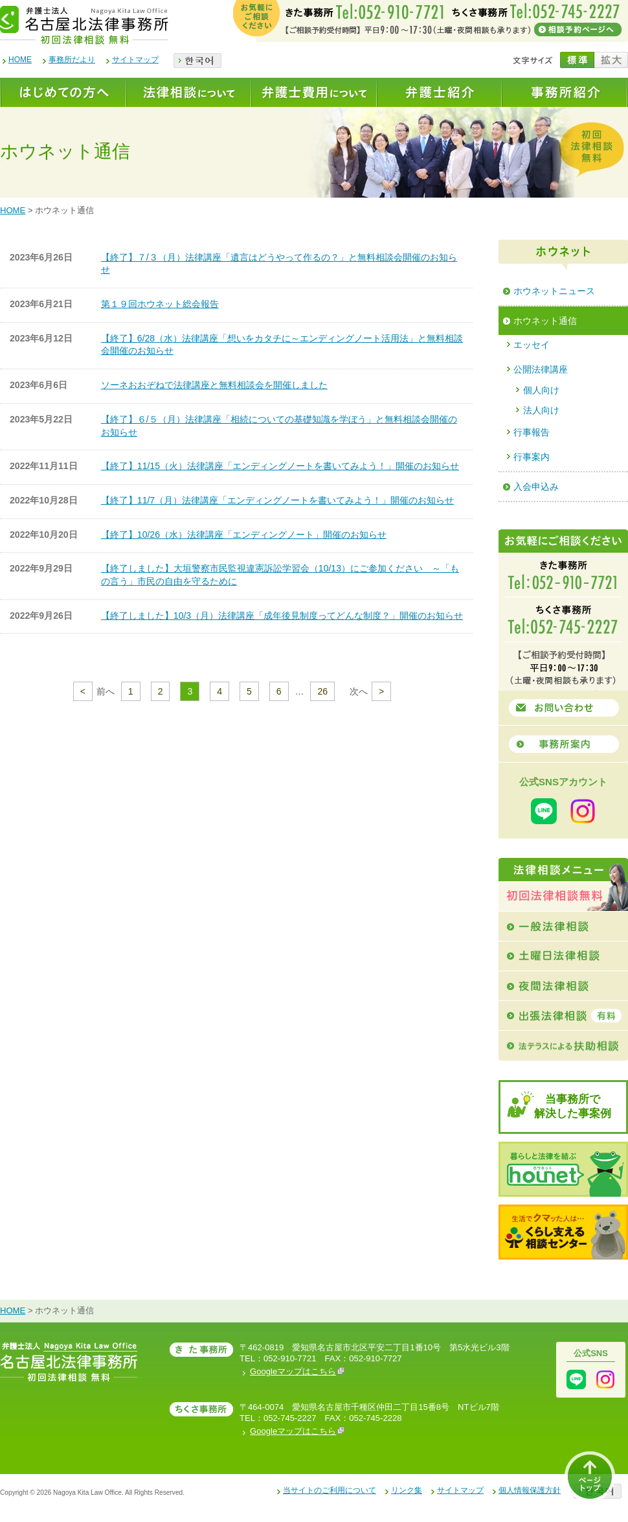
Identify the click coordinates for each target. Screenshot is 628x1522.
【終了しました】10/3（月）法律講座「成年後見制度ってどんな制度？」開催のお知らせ (282, 615)
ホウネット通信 (545, 321)
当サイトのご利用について (329, 1490)
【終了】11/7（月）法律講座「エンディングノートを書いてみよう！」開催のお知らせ (277, 500)
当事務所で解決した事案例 (572, 1106)
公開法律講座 (540, 369)
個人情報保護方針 (530, 1490)
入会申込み (536, 486)
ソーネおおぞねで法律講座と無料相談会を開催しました (214, 385)
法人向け (541, 410)
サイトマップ (135, 59)
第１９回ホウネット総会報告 (160, 304)
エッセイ (531, 345)
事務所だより (72, 59)
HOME (20, 59)
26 (322, 691)
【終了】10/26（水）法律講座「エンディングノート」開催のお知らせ (244, 534)
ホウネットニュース (554, 291)
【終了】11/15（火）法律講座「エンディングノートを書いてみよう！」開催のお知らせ (280, 466)
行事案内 (531, 457)
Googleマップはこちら (297, 1371)
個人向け (541, 390)
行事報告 (531, 432)
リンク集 (406, 1490)
